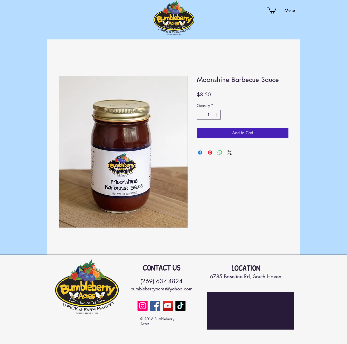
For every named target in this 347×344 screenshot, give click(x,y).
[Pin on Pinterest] (210, 152)
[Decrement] (201, 114)
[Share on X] (230, 152)
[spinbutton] (208, 114)
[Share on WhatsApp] (220, 152)
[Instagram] (143, 306)
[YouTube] (168, 306)
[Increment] (216, 114)
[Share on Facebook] (200, 152)
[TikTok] (180, 306)
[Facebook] (155, 306)
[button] (271, 10)
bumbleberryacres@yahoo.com (161, 289)
